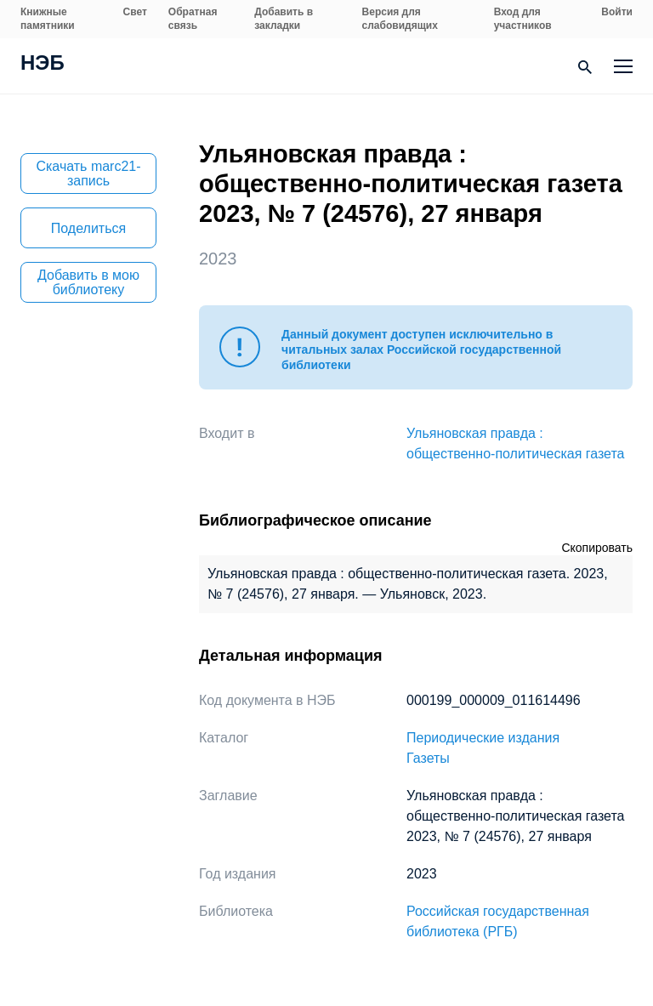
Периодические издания (482, 737)
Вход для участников (523, 18)
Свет (135, 12)
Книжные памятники (47, 18)
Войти (617, 12)
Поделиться (88, 228)
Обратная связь (193, 18)
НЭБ (42, 64)
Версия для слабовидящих (400, 18)
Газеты (428, 758)
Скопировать (597, 547)
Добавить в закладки (283, 18)
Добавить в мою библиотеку (88, 282)
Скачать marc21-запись (88, 173)
